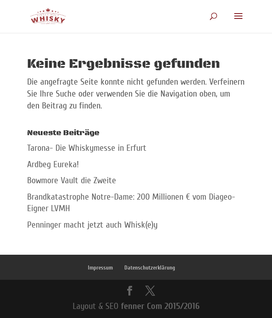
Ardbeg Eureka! (53, 164)
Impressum (100, 267)
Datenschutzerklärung (149, 267)
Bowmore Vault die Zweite (71, 180)
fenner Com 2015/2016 (160, 306)
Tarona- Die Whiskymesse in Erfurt (86, 148)
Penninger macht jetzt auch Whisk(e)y (92, 224)
